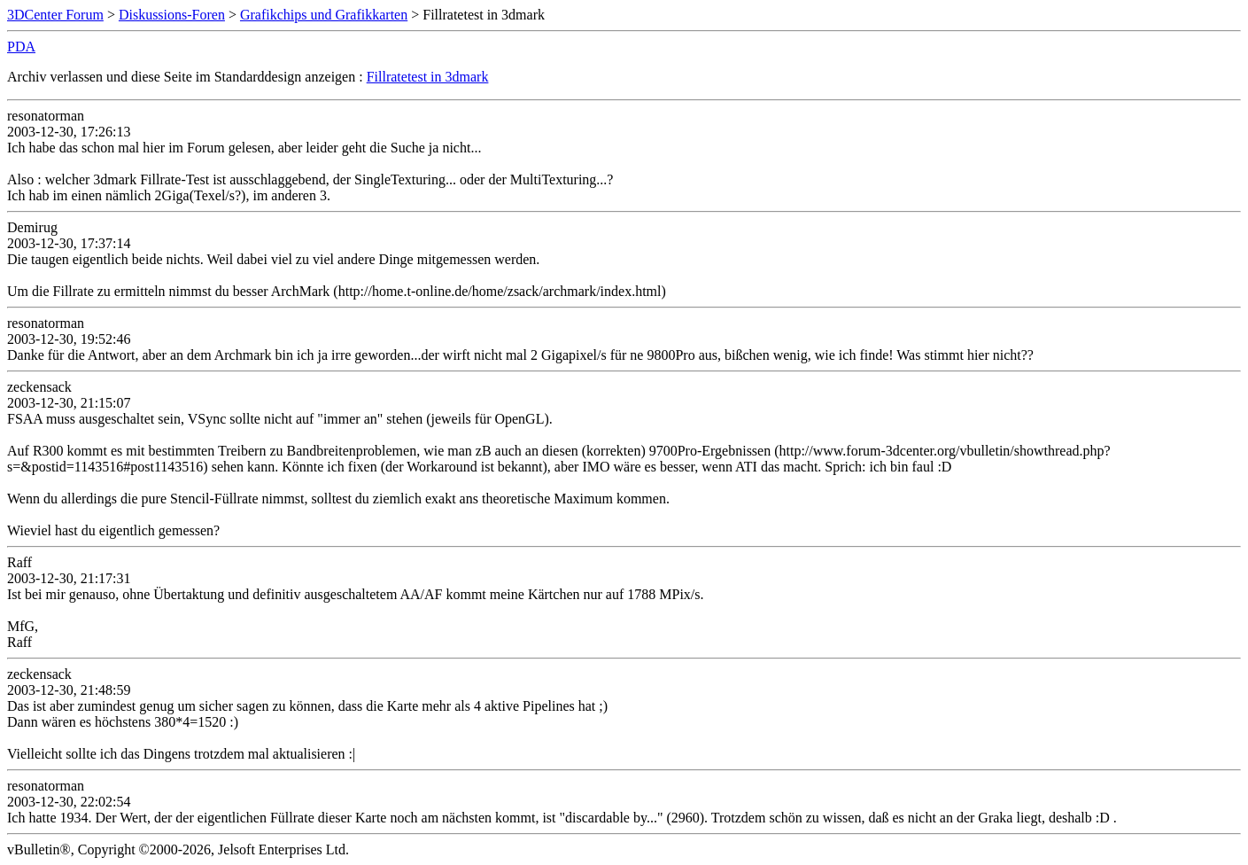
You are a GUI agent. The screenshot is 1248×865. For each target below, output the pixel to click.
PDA (21, 46)
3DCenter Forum (55, 14)
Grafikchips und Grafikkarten (323, 14)
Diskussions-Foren (172, 14)
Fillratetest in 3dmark (428, 76)
